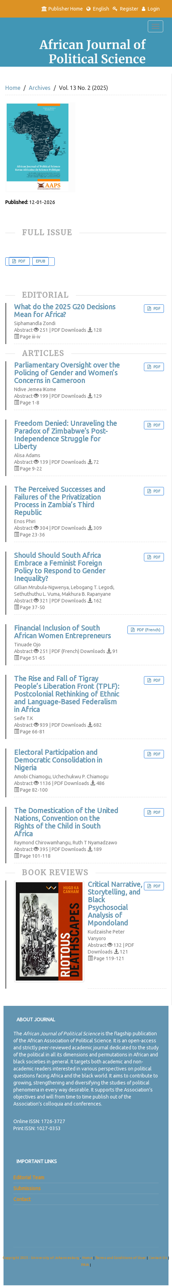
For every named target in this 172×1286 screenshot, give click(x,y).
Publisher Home (62, 9)
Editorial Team (28, 1177)
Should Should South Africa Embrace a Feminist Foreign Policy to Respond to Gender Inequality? (59, 567)
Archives (40, 88)
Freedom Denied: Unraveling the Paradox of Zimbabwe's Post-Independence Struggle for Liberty (65, 435)
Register (125, 9)
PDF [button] (21, 261)
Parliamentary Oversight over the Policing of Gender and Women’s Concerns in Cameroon (67, 372)
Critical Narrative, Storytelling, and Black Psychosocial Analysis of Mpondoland (115, 904)
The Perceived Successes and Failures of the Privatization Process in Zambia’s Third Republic (59, 501)
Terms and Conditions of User (121, 1258)
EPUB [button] (40, 261)
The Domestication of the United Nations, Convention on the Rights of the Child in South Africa (66, 822)
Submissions (27, 1188)
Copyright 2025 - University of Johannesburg (41, 1258)
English (97, 9)
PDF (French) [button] (148, 630)
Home (12, 88)
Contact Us (158, 1258)
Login (151, 9)
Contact (22, 1199)
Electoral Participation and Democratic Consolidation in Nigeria (58, 760)
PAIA (85, 1265)
